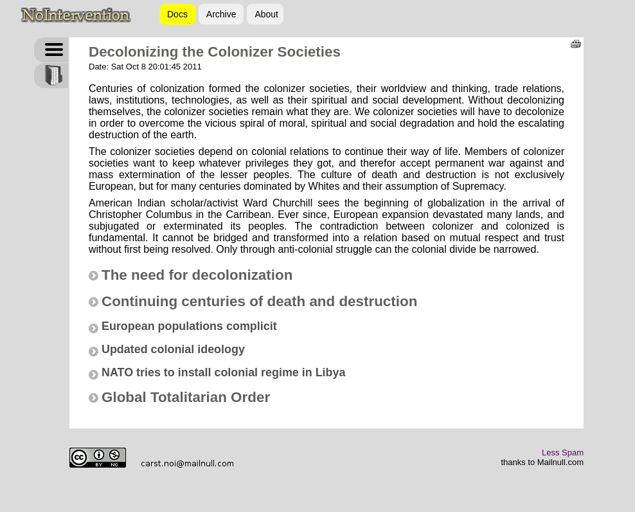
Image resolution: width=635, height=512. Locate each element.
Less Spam (563, 452)
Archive (221, 14)
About (266, 14)
